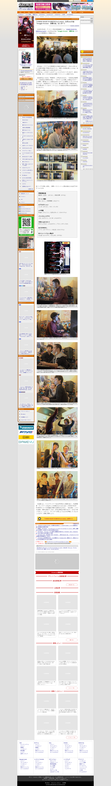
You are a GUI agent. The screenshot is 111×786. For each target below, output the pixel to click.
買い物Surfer (24, 175)
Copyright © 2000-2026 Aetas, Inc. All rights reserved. (55, 784)
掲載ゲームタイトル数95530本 (26, 8)
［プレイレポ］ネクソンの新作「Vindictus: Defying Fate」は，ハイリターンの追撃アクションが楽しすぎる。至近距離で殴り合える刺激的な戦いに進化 (88, 73)
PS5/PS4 (34, 12)
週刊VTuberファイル (26, 130)
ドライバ (23, 202)
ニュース (23, 86)
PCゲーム (23, 206)
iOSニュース (53, 760)
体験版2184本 (30, 9)
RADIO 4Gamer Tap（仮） (27, 148)
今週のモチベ (25, 122)
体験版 (22, 747)
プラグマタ (85, 161)
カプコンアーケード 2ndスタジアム (87, 153)
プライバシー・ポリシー (56, 782)
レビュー (22, 746)
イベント (48, 549)
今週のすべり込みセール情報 (27, 140)
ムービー (23, 89)
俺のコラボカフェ (25, 161)
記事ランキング (24, 753)
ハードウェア (63, 12)
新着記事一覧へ (72, 584)
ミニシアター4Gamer (26, 172)
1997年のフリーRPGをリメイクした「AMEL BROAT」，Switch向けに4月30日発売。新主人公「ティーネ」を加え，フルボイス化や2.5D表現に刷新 (88, 98)
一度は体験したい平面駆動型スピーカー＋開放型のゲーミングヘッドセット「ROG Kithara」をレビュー (46, 683)
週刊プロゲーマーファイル (27, 125)
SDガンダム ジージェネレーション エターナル (87, 137)
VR (56, 12)
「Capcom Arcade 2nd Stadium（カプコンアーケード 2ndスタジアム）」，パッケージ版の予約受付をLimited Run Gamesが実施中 (88, 105)
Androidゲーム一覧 (54, 771)
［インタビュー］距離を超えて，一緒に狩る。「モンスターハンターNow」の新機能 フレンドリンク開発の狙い (26, 371)
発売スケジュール (39, 750)
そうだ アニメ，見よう (26, 150)
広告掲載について (24, 417)
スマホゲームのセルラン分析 (27, 136)
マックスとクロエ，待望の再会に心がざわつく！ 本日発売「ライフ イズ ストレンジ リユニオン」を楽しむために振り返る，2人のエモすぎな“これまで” (26, 299)
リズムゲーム (57, 14)
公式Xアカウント (25, 0)
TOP (20, 12)
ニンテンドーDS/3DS (39, 759)
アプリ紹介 (52, 767)
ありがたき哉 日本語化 (26, 177)
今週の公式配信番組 (26, 127)
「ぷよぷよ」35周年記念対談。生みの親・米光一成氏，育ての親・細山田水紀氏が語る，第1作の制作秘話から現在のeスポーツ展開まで (26, 388)
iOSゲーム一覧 (53, 770)
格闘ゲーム (35, 14)
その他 (63, 14)
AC (69, 12)
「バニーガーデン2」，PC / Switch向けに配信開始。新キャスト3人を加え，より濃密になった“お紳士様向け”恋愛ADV (88, 92)
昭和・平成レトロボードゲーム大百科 (27, 165)
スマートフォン (52, 759)
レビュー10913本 (22, 9)
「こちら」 (62, 778)
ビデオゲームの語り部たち (27, 170)
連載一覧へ (31, 188)
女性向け (51, 12)
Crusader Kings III (86, 141)
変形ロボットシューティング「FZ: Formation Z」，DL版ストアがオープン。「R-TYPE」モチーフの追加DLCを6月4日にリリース (87, 111)
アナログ (75, 12)
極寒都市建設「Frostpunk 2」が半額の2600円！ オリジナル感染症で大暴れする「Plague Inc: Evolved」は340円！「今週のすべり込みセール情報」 (46, 612)
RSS (19, 0)
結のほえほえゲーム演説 (27, 156)
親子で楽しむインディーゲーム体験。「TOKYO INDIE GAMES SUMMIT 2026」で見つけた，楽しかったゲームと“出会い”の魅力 (26, 265)
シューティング (50, 14)
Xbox (29, 12)
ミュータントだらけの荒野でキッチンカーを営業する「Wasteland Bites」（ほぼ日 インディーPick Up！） (68, 612)
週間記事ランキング (25, 193)
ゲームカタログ (70, 14)
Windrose (84, 145)
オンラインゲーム (24, 744)
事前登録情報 (53, 764)
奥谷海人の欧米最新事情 (27, 117)
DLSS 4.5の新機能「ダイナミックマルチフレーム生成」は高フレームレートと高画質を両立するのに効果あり (68, 662)
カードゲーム (42, 14)
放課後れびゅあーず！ (26, 186)
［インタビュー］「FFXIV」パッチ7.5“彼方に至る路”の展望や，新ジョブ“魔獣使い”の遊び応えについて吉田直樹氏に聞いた (26, 405)
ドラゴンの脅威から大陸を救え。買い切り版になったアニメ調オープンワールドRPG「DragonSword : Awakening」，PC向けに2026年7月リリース (88, 117)
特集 (22, 88)
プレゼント (23, 196)
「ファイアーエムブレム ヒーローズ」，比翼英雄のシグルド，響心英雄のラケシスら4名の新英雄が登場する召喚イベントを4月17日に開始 (87, 85)
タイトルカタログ (39, 752)
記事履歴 (84, 0)
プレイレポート (53, 746)
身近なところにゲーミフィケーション (27, 181)
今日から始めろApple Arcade (27, 159)
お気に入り (78, 0)
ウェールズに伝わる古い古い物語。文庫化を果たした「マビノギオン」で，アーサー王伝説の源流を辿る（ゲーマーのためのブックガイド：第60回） (46, 634)
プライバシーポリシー (25, 411)
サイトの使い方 (34, 0)
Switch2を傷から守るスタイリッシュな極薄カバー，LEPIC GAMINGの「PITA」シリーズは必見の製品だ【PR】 (88, 79)
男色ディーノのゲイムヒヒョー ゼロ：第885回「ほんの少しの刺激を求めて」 (67, 633)
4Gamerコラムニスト (26, 167)
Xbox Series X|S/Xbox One (26, 208)
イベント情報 (28, 14)
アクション (70, 547)
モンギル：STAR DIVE (87, 128)
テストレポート (68, 762)
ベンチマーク (68, 768)
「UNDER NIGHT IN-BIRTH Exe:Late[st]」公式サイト (58, 518)
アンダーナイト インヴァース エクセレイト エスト (26, 65)
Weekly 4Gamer (25, 119)
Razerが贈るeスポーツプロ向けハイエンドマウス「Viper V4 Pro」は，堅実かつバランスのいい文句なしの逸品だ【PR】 (68, 683)
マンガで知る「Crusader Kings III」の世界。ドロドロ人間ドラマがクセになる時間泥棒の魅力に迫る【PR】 (26, 282)
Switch (40, 12)
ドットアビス (85, 157)
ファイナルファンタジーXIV (87, 166)
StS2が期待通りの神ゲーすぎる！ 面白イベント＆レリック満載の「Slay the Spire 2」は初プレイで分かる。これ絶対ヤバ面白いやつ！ (26, 335)
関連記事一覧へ (76, 523)
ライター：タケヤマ (74, 25)
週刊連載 (22, 750)
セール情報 (52, 765)
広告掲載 (64, 782)
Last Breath (85, 148)
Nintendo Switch (24, 213)
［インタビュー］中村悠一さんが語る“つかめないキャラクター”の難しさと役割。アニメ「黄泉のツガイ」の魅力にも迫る (67, 732)
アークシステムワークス (26, 70)
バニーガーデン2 (86, 132)
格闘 (45, 549)
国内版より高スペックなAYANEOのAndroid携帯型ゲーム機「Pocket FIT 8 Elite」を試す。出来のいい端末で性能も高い (46, 662)
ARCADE (65, 547)
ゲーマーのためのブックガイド (27, 154)
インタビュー (20, 14)
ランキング (90, 0)
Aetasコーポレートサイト (26, 419)
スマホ (45, 12)
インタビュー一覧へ (72, 737)
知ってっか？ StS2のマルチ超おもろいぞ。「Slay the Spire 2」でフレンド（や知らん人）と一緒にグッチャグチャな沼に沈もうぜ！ (26, 318)
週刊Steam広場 (25, 142)
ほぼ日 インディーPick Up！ (27, 145)
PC (24, 12)
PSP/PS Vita (81, 742)
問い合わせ (41, 0)
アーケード (81, 759)
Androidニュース (54, 762)
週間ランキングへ (89, 121)
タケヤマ (55, 549)
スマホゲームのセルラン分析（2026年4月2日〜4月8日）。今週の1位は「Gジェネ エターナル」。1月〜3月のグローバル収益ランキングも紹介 (87, 60)
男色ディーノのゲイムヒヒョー (27, 133)
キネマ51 (24, 183)
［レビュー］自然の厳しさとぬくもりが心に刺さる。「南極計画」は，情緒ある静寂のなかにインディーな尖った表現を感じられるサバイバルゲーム (26, 352)
